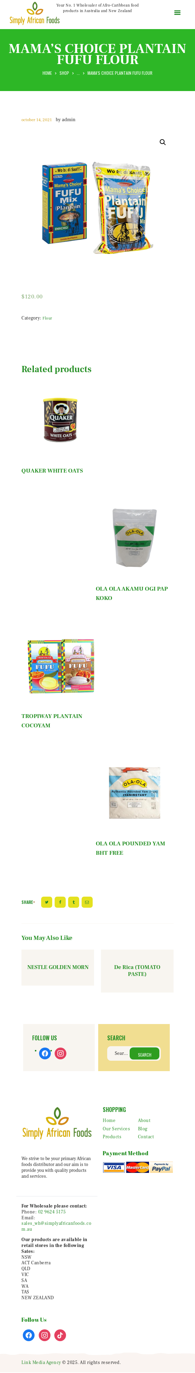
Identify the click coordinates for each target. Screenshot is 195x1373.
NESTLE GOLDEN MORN (58, 967)
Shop (64, 73)
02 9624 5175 (52, 1212)
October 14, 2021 (36, 120)
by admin (65, 120)
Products (112, 1137)
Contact (146, 1137)
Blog (143, 1129)
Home (47, 73)
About (144, 1121)
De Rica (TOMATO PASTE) (137, 971)
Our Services (116, 1129)
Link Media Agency (41, 1363)
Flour (47, 318)
